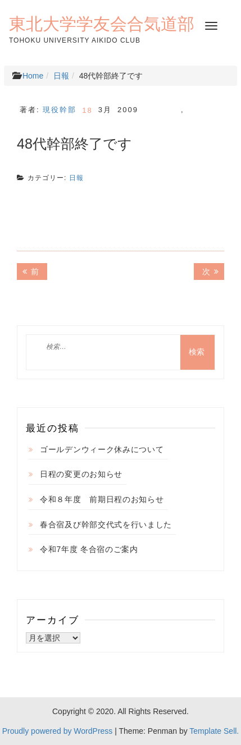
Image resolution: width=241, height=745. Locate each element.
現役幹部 (59, 109)
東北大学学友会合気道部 (101, 23)
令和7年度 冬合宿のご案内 (89, 549)
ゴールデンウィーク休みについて (102, 449)
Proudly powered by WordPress (57, 730)
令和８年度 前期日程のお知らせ (102, 499)
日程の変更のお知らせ (81, 474)
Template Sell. (214, 730)
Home (32, 75)
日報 (61, 75)
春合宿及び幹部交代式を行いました (106, 524)
